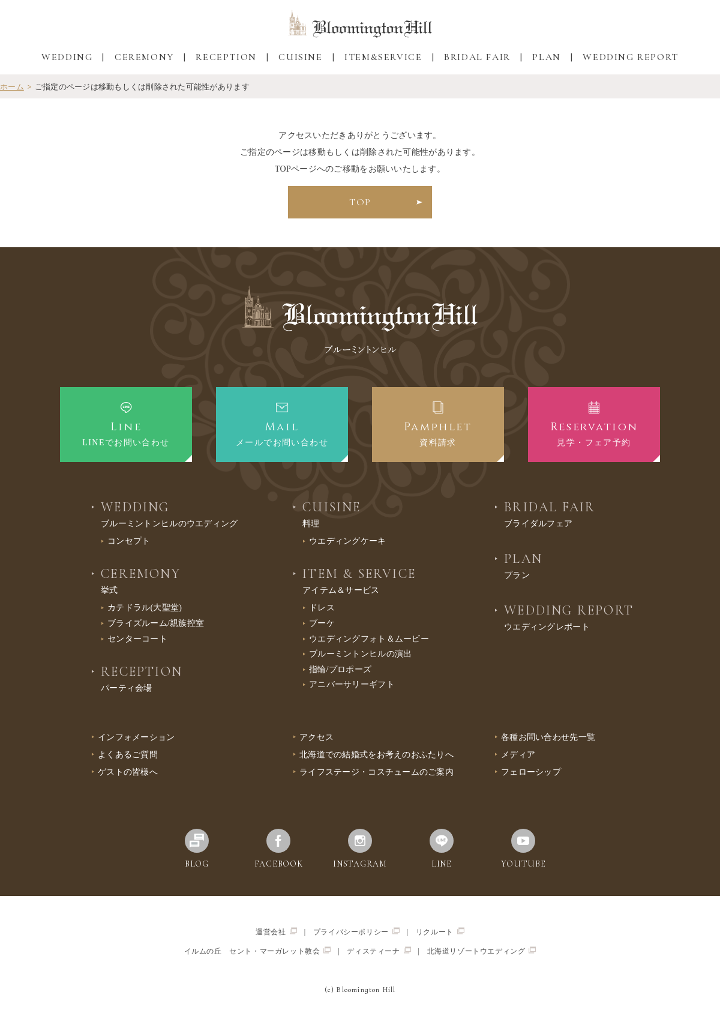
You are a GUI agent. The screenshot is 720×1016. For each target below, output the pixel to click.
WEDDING (66, 57)
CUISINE (300, 57)
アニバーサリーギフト (352, 684)
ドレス (322, 607)
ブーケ (322, 623)
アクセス (316, 737)
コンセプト (128, 541)
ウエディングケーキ (347, 541)
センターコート (137, 638)
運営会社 (276, 931)
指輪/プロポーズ (340, 669)
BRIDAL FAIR (477, 57)
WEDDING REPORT (630, 57)
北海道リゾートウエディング (481, 950)
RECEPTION (226, 57)
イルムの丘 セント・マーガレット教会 (257, 950)
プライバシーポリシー (356, 931)
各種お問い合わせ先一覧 (548, 737)
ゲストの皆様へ (128, 772)
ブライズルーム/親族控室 (155, 623)
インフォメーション (136, 737)
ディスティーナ (378, 950)
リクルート (440, 931)
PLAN (546, 57)
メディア (518, 754)
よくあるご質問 (128, 754)
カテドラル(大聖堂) (144, 607)
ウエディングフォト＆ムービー (369, 638)
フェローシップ (531, 772)
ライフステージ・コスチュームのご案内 (376, 772)
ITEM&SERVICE (383, 57)
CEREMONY (144, 57)
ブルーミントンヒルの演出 (360, 653)
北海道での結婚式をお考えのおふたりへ (376, 754)
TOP (360, 202)
